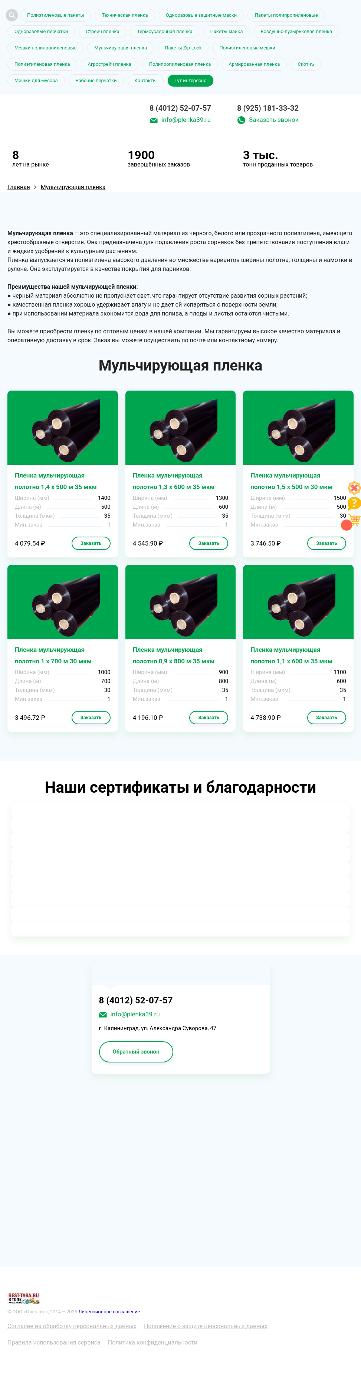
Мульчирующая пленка (120, 48)
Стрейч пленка (102, 31)
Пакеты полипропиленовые (286, 15)
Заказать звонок (274, 119)
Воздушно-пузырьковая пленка (296, 31)
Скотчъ (306, 64)
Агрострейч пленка (109, 64)
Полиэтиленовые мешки (247, 48)
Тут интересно (190, 80)
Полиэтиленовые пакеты (55, 15)
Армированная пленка (254, 64)
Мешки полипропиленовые (45, 48)
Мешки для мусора (36, 80)
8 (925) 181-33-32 (268, 108)
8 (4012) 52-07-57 (180, 108)
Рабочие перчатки (96, 80)
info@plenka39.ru (186, 119)
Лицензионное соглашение (109, 1311)
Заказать (91, 543)
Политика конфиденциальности (152, 1342)
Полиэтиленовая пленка (42, 64)
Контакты (146, 80)
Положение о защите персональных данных (206, 1326)
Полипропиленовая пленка (180, 64)
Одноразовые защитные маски (201, 15)
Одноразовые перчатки (41, 31)
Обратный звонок (136, 1051)
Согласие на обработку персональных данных (72, 1326)
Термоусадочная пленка (164, 31)
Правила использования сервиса (54, 1342)
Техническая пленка (125, 15)
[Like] (354, 492)
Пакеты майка (226, 31)
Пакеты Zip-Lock (183, 48)
